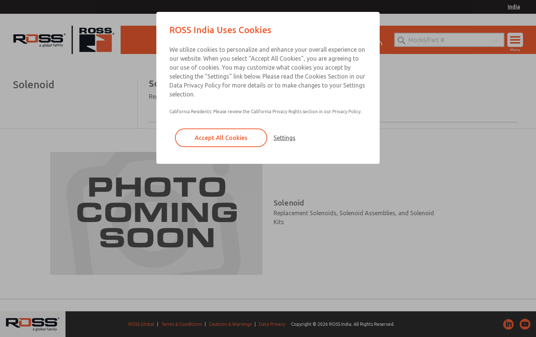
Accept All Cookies (221, 137)
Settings (285, 137)
